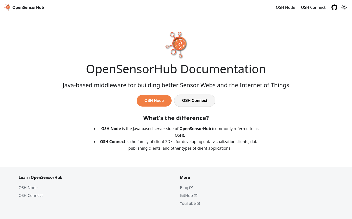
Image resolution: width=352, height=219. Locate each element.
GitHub (188, 195)
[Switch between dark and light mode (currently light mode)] (344, 7)
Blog (186, 187)
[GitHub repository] (334, 7)
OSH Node (285, 7)
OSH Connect (313, 7)
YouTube (190, 203)
